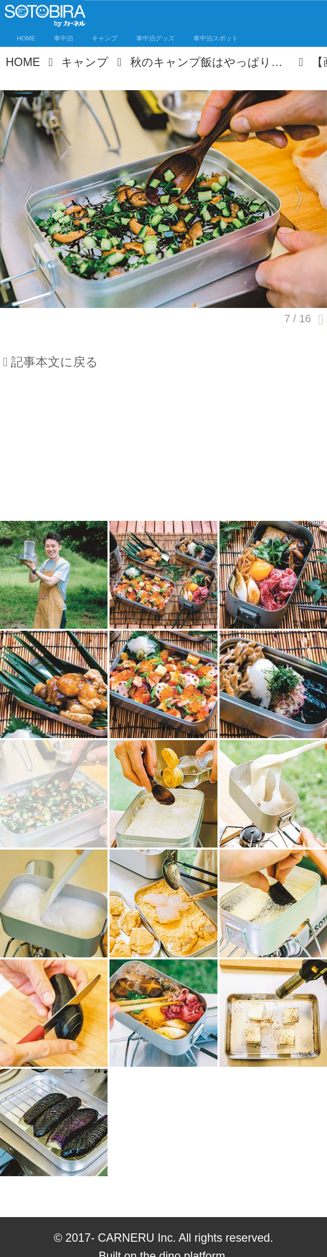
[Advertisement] (163, 450)
